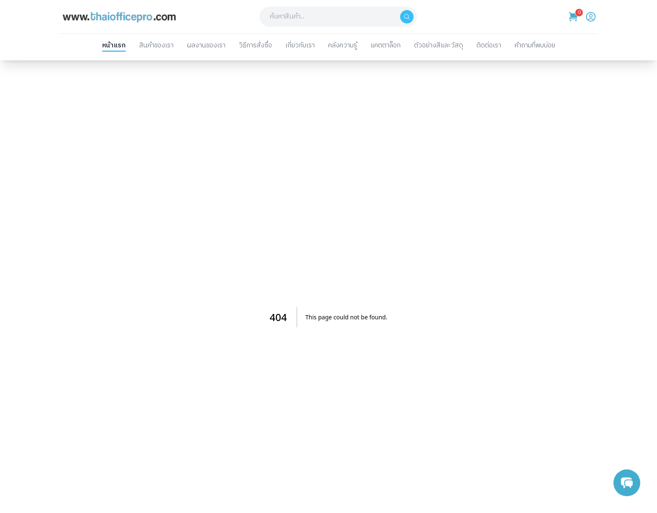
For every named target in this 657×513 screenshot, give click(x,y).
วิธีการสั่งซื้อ (255, 46)
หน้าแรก (114, 46)
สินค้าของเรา (156, 46)
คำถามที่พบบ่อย (535, 46)
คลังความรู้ (342, 46)
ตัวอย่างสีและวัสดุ (438, 46)
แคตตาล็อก (385, 46)
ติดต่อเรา (488, 46)
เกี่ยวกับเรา (300, 46)
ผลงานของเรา (206, 46)
